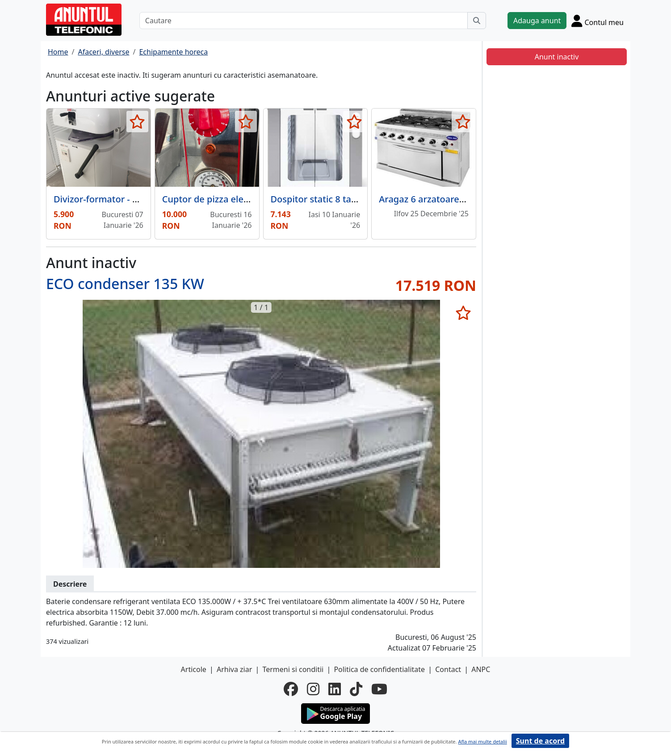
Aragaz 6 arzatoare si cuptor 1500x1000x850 (473, 199)
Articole (193, 669)
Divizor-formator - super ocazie (120, 199)
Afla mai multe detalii (482, 741)
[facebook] (291, 689)
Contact (448, 669)
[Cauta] (476, 20)
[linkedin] (334, 689)
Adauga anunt (537, 20)
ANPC (480, 669)
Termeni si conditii (292, 669)
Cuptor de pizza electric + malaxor (234, 199)
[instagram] (313, 689)
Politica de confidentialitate (379, 669)
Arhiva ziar (234, 669)
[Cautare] (303, 20)
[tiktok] (356, 689)
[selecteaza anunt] (137, 121)
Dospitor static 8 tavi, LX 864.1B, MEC (349, 199)
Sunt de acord (540, 741)
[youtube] (379, 689)
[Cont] (597, 21)
